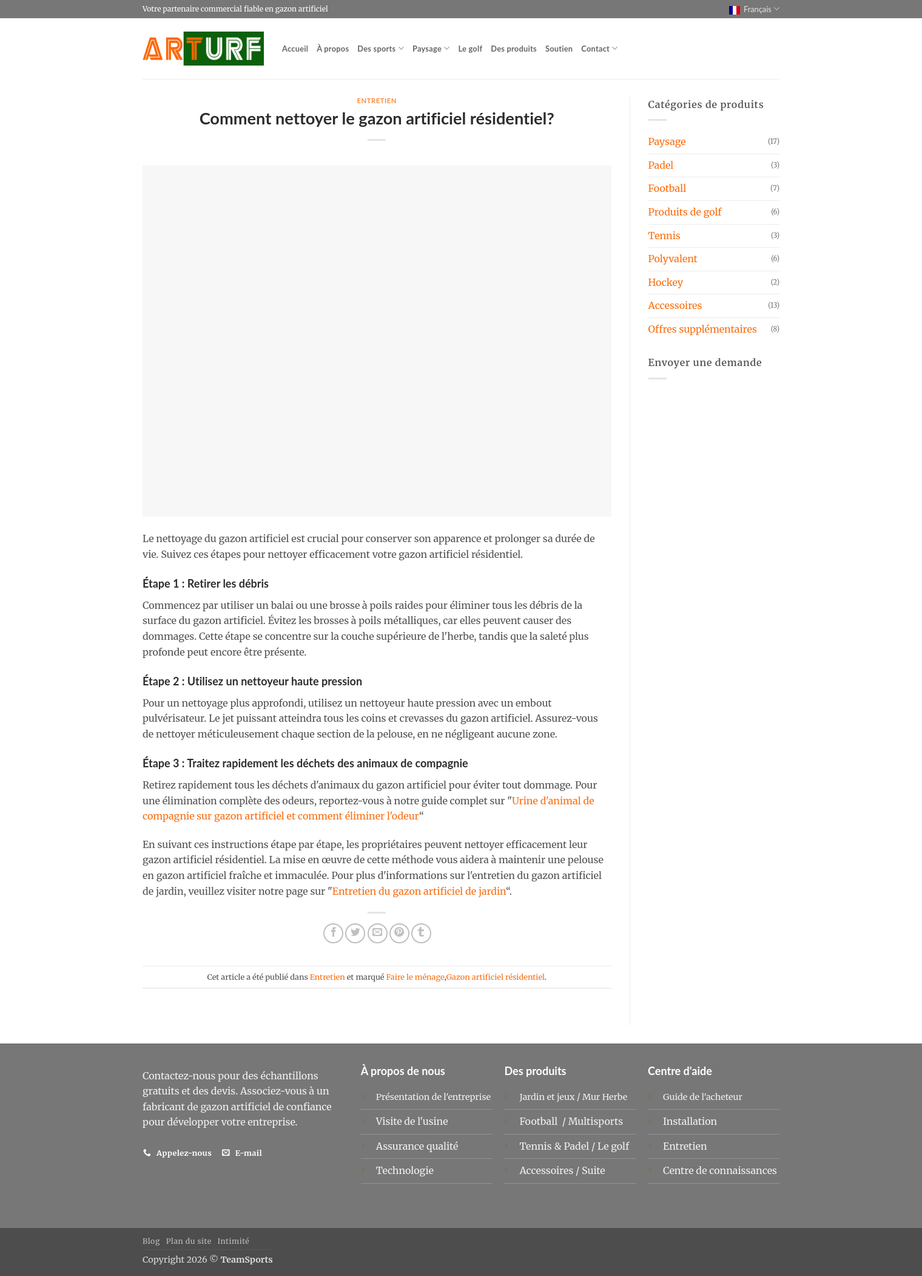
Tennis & (541, 1146)
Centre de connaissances (720, 1170)
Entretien (377, 100)
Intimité (233, 1241)
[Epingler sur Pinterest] (399, 933)
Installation (690, 1121)
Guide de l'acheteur (702, 1096)
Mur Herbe (604, 1096)
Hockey (666, 282)
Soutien (559, 48)
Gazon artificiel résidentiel (495, 977)
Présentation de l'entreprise (433, 1096)
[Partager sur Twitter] (355, 933)
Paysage (431, 48)
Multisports (596, 1121)
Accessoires (675, 305)
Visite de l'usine (412, 1121)
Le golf (470, 48)
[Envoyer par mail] (378, 933)
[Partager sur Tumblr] (421, 933)
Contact (599, 48)
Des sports (380, 48)
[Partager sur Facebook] (333, 933)
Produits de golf (685, 212)
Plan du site (189, 1241)
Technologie (405, 1170)
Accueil (295, 48)
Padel (661, 165)
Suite (593, 1170)
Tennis (664, 235)
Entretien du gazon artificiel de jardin (419, 891)
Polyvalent (673, 259)
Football (667, 188)
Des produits (514, 48)
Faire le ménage (415, 977)
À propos (333, 48)
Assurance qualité (417, 1146)
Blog (151, 1241)
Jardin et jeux (546, 1096)
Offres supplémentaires (702, 329)
